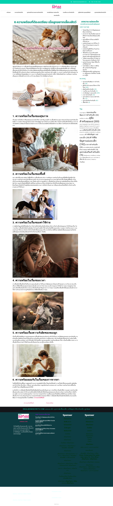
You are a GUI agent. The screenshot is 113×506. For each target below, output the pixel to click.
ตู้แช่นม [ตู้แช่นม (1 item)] (97, 124)
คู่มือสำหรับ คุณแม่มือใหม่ (84, 12)
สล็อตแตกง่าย (67, 418)
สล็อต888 (70, 447)
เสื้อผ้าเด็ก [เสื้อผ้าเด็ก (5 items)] (83, 159)
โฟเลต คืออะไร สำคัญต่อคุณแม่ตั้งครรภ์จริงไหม (45, 417)
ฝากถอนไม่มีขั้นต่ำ (39, 397)
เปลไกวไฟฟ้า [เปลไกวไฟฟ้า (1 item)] (97, 157)
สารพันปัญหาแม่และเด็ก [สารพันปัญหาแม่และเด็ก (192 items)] (88, 141)
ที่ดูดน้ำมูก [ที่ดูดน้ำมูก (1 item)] (87, 126)
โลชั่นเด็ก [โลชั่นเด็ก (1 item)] (93, 159)
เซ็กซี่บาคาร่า (67, 421)
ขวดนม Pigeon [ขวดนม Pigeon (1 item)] (83, 112)
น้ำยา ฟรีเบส (94, 457)
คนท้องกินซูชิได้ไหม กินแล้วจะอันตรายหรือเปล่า (45, 433)
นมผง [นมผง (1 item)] (98, 126)
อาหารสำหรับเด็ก (19, 12)
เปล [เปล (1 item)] (92, 157)
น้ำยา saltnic (96, 455)
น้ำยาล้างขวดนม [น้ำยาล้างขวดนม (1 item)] (90, 128)
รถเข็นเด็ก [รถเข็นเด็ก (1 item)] (87, 132)
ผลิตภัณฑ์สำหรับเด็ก (88, 89)
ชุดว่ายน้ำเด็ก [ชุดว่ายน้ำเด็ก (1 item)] (92, 124)
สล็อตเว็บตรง (70, 443)
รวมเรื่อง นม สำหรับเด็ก (68, 12)
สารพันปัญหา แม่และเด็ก (53, 12)
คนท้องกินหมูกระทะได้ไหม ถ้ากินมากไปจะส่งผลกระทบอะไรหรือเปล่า (91, 45)
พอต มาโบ (87, 457)
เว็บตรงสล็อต (49, 403)
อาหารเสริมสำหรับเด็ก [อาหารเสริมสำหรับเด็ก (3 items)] (89, 147)
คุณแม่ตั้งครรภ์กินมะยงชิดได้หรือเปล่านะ (43, 425)
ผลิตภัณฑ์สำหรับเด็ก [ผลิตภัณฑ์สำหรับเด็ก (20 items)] (91, 130)
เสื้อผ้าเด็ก (85, 102)
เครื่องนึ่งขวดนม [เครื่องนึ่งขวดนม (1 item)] (87, 155)
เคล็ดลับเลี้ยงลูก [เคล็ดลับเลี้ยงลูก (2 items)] (86, 157)
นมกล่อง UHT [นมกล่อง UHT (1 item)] (93, 126)
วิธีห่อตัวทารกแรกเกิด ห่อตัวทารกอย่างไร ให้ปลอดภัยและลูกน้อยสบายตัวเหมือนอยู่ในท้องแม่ (91, 54)
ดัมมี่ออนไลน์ (67, 430)
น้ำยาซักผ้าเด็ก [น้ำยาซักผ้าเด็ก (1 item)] (83, 128)
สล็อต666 (64, 447)
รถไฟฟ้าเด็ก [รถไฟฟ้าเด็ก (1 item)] (93, 132)
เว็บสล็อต (82, 162)
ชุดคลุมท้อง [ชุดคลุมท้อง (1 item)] (86, 124)
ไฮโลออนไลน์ (67, 424)
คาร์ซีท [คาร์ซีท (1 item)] (87, 118)
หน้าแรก (9, 12)
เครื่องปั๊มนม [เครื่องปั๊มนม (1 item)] (94, 155)
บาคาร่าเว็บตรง (89, 418)
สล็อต (65, 476)
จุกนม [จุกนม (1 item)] (81, 124)
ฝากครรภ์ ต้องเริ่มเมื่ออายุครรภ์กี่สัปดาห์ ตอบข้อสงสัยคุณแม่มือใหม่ (91, 35)
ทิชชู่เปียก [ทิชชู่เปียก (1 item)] (82, 126)
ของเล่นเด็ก (56, 15)
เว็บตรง (89, 441)
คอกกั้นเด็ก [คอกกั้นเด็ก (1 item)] (82, 118)
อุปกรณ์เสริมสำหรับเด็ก (100, 12)
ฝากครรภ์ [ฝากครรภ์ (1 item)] (82, 132)
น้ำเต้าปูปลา (67, 428)
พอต (82, 457)
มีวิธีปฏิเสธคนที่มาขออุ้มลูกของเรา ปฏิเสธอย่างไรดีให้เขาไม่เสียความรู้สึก (91, 73)
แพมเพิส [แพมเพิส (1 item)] (89, 159)
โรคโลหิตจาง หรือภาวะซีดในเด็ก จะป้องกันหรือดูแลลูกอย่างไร (91, 67)
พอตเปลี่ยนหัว (89, 450)
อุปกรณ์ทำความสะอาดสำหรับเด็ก (35, 12)
